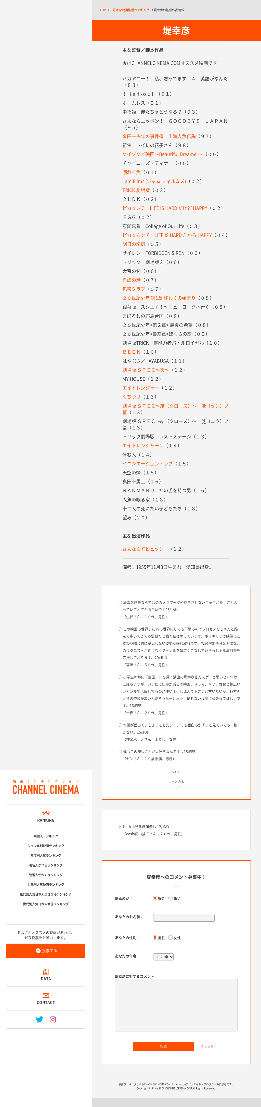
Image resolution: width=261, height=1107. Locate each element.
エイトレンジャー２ (143, 445)
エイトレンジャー (140, 387)
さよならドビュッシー (145, 548)
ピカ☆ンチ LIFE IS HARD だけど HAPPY (164, 207)
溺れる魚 (131, 172)
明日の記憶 (133, 243)
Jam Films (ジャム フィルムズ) (154, 181)
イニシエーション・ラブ (147, 463)
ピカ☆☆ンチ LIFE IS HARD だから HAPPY (167, 235)
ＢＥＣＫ (131, 351)
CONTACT (46, 1002)
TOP (102, 10)
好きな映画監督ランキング (131, 10)
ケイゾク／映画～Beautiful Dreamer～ (162, 154)
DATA (46, 978)
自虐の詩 (131, 279)
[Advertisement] (45, 1066)
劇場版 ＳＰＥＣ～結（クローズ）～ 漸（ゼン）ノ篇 (175, 409)
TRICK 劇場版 (136, 190)
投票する (49, 950)
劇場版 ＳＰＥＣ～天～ (145, 369)
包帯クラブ (133, 288)
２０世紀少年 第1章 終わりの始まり (159, 297)
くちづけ (131, 396)
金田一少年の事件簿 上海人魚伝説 (159, 136)
